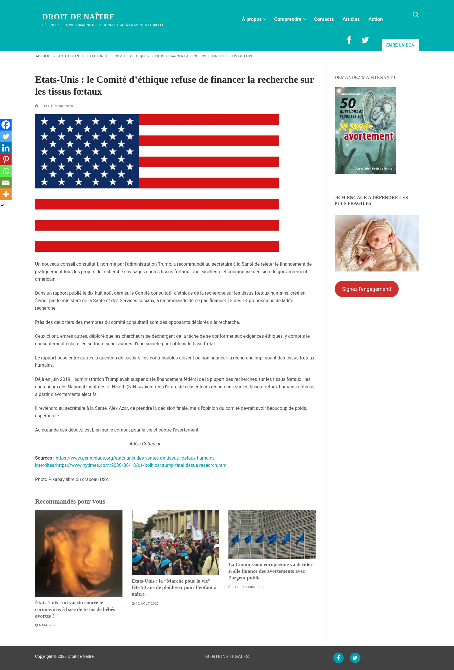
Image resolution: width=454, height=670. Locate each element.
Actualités (68, 56)
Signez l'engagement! (366, 289)
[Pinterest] (6, 159)
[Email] (6, 182)
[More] (6, 194)
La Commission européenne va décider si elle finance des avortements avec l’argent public (270, 571)
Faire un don (400, 45)
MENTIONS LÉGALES (227, 656)
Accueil (43, 56)
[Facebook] (349, 40)
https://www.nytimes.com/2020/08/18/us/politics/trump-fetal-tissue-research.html (142, 465)
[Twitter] (365, 40)
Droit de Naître (78, 16)
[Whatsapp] (6, 171)
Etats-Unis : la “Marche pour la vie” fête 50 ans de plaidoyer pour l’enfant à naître (174, 587)
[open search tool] (416, 15)
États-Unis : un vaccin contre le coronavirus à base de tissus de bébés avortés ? (75, 609)
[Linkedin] (6, 148)
